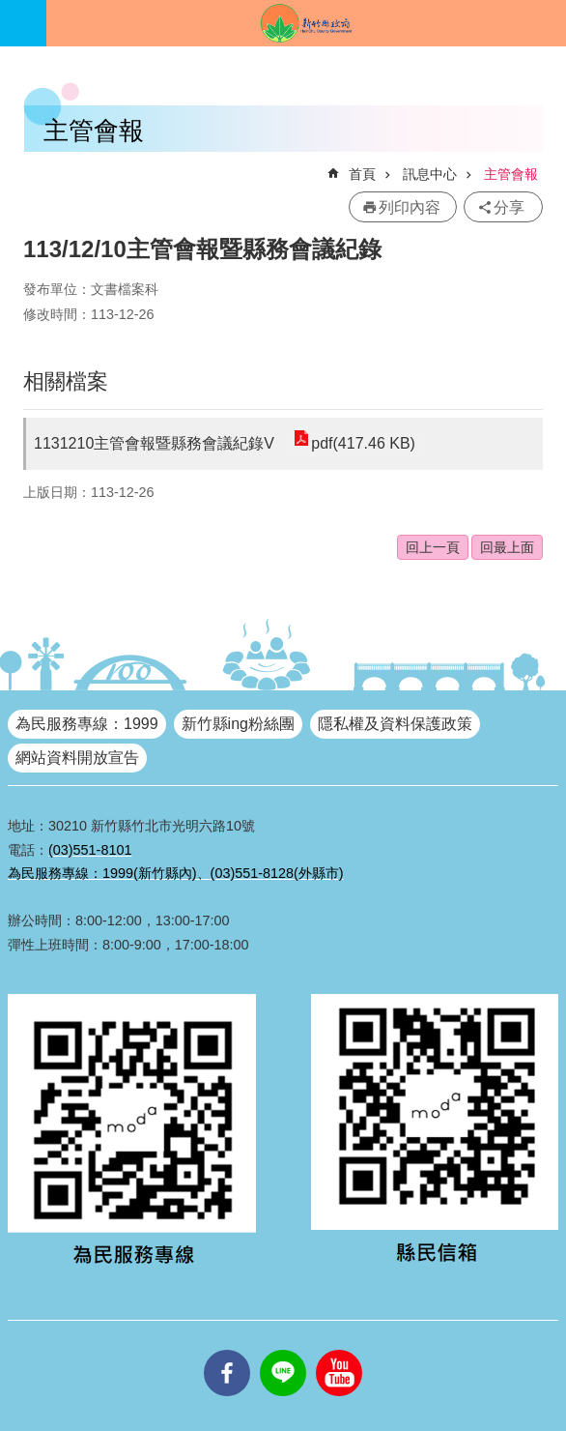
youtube (339, 1350)
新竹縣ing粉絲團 (238, 724)
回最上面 (507, 547)
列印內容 (409, 207)
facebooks (227, 1350)
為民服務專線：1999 (86, 724)
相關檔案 (65, 381)
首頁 (362, 174)
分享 (509, 207)
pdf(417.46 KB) (363, 443)
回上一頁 (433, 547)
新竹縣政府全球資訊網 (306, 23)
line (283, 1350)
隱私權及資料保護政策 (395, 724)
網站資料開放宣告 (77, 757)
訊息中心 (430, 174)
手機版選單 (23, 23)
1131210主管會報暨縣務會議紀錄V (154, 443)
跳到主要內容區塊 (10, 10)
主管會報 (511, 174)
